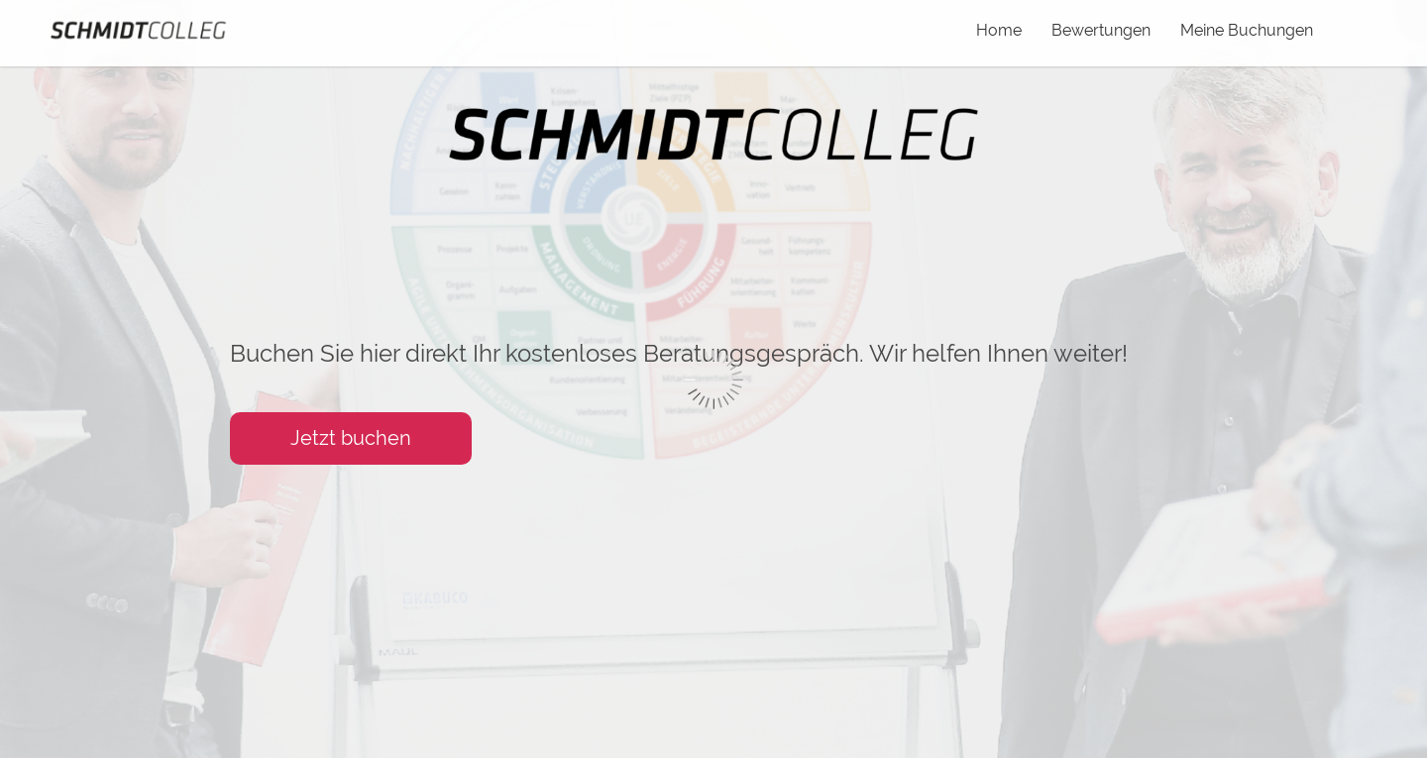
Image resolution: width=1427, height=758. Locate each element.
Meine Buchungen (1246, 30)
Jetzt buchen (350, 438)
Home (999, 30)
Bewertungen (1101, 30)
